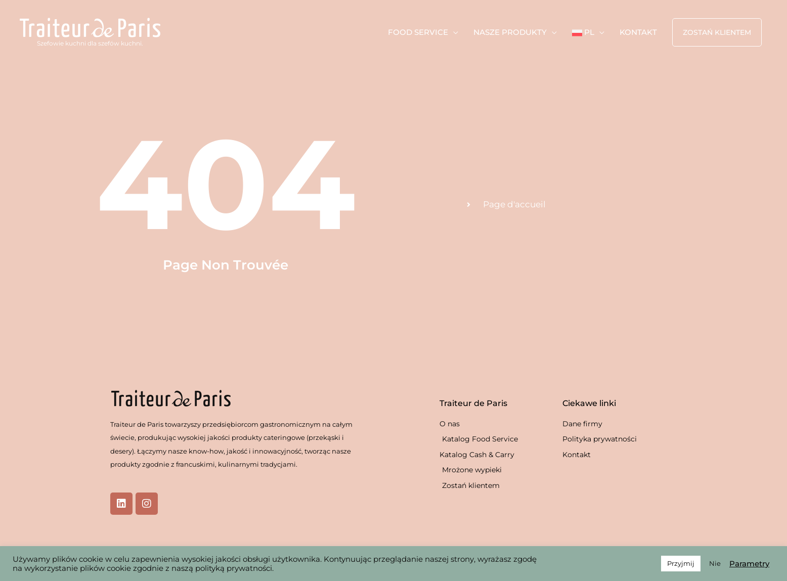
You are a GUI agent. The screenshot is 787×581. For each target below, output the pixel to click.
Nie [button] (715, 563)
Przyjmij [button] (680, 563)
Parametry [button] (749, 563)
